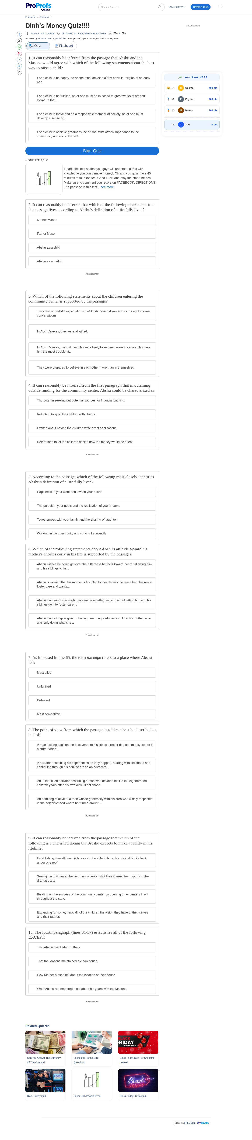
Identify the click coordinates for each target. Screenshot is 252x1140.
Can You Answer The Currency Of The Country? (44, 1060)
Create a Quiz (200, 7)
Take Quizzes (177, 7)
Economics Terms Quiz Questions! (86, 1060)
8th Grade (90, 33)
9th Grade (101, 33)
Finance (35, 33)
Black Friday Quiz (36, 1096)
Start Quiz (92, 150)
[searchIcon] (159, 6)
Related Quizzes (37, 1026)
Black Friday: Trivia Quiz (133, 1096)
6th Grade (67, 33)
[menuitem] (176, 7)
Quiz (35, 46)
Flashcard (64, 45)
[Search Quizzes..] (131, 7)
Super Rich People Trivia (87, 1096)
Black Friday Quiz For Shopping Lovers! (137, 1060)
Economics (48, 33)
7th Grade (78, 33)
